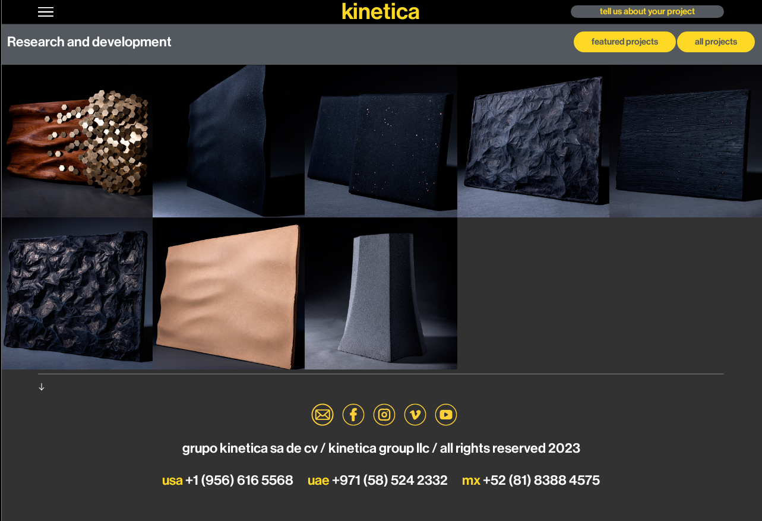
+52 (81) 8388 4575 (531, 480)
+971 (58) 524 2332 (379, 480)
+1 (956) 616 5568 (229, 480)
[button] (47, 12)
